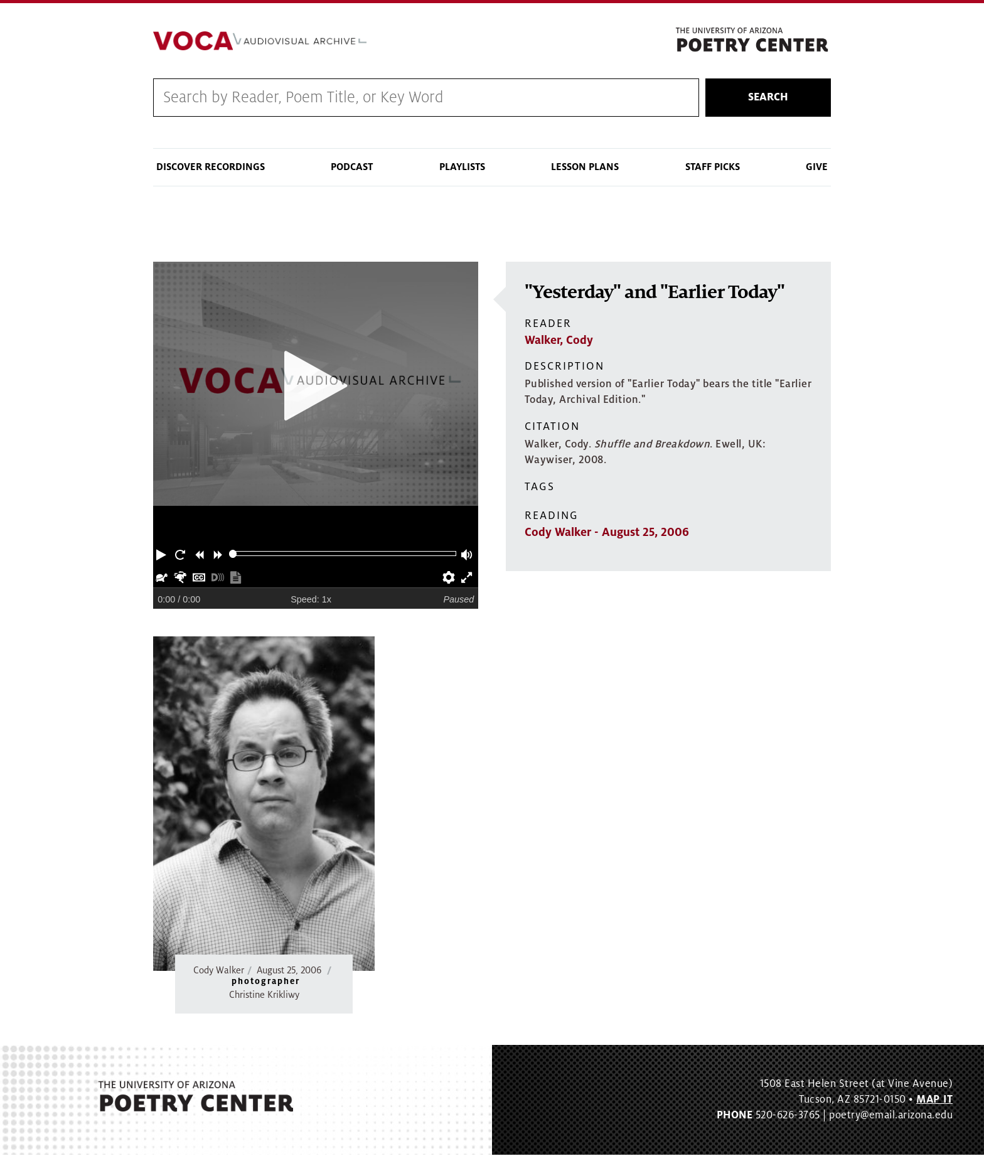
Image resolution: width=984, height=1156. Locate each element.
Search (768, 98)
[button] (162, 554)
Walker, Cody (559, 341)
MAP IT (934, 1100)
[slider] (233, 555)
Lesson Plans (585, 168)
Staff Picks (712, 168)
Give (817, 168)
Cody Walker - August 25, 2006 (607, 533)
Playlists (462, 168)
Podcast (352, 168)
